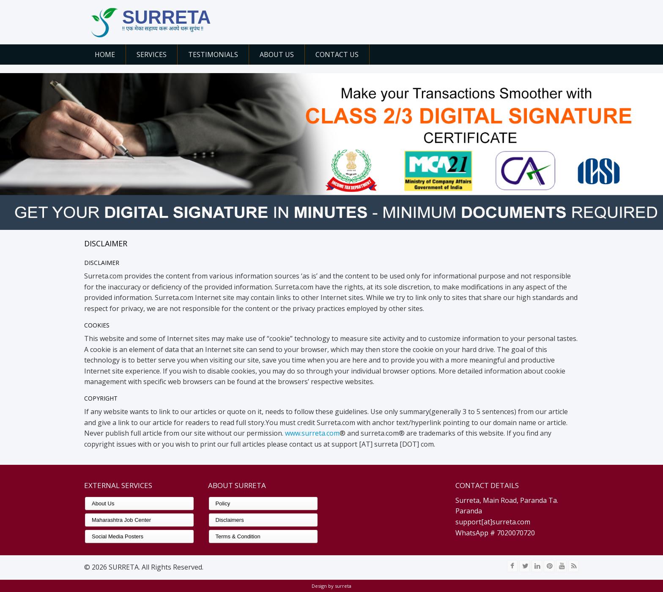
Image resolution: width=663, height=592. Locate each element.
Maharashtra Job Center (121, 520)
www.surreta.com (312, 433)
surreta (342, 586)
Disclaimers (230, 520)
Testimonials (213, 54)
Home (105, 54)
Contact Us (337, 54)
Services (152, 54)
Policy (223, 503)
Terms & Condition (238, 536)
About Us (277, 54)
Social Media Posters (117, 536)
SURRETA (166, 17)
